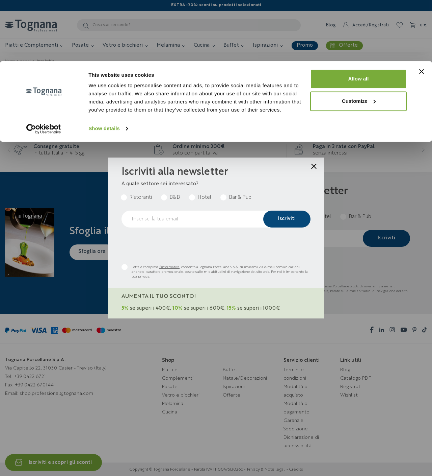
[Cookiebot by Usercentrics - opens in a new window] (43, 68)
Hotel (204, 197)
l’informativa (169, 267)
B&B (174, 197)
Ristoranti (140, 197)
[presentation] (173, 246)
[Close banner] (421, 10)
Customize (359, 40)
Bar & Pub (240, 197)
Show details (104, 67)
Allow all (358, 18)
